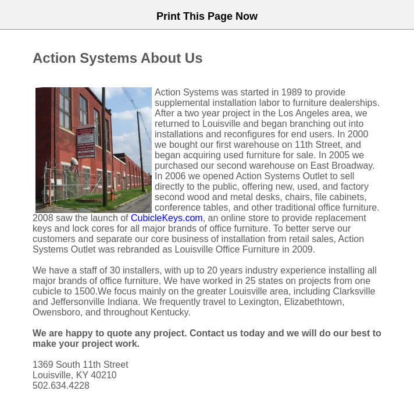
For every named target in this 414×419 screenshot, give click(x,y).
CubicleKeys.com (167, 218)
